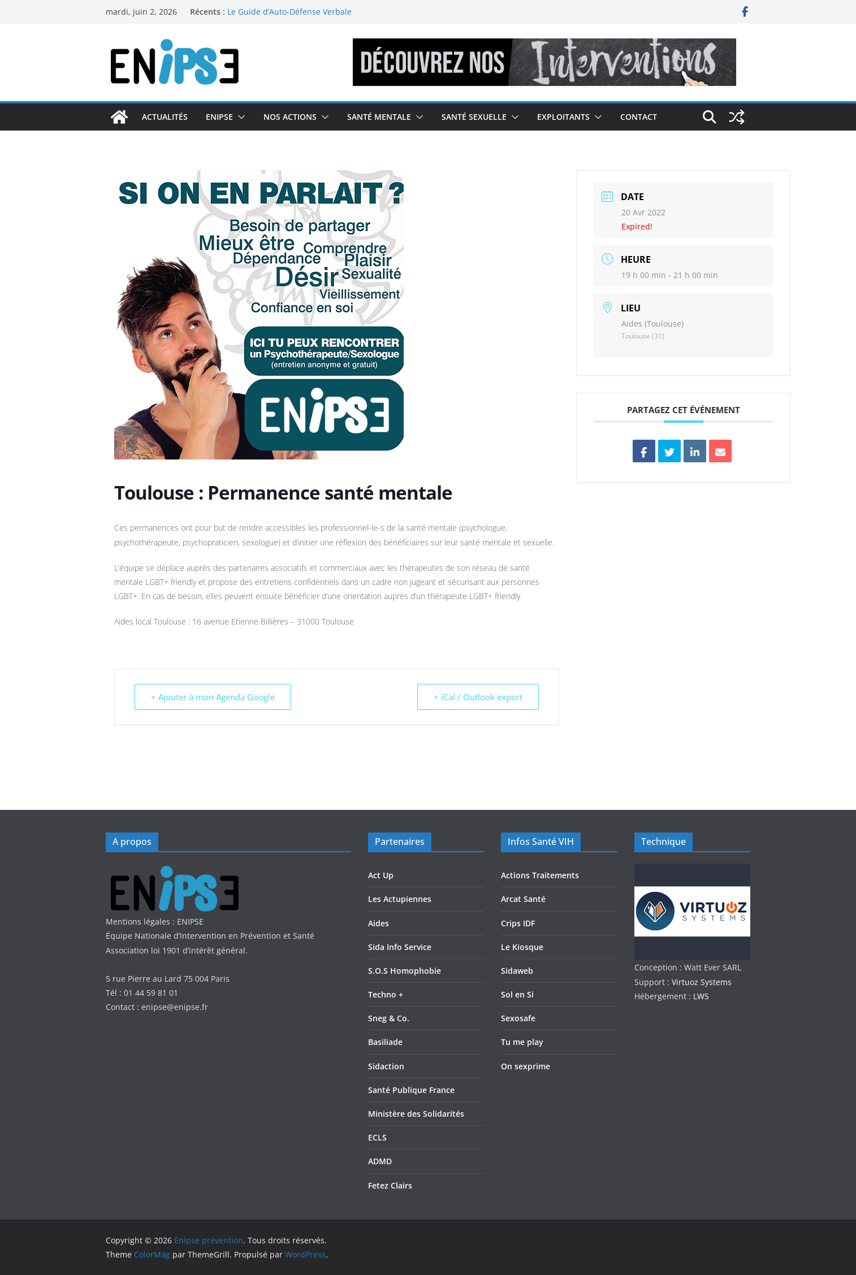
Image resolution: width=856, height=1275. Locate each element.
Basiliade (385, 1042)
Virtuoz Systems (702, 982)
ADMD (380, 1161)
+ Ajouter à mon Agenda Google (213, 696)
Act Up (381, 875)
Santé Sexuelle (474, 116)
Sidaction (386, 1066)
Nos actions (290, 116)
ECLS (377, 1137)
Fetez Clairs (390, 1185)
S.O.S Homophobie (404, 970)
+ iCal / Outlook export (478, 696)
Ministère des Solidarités (416, 1113)
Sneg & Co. (388, 1018)
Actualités (165, 116)
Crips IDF (518, 923)
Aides (378, 923)
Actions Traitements (540, 875)
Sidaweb (517, 970)
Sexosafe (518, 1018)
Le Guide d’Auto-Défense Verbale (289, 11)
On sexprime (525, 1066)
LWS (700, 996)
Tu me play (522, 1042)
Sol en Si (517, 994)
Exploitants (563, 116)
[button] (239, 117)
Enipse (219, 116)
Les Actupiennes (399, 899)
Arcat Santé (523, 899)
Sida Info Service (399, 947)
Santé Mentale (379, 116)
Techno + (385, 994)
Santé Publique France (411, 1090)
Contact (638, 116)
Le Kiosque (522, 947)
